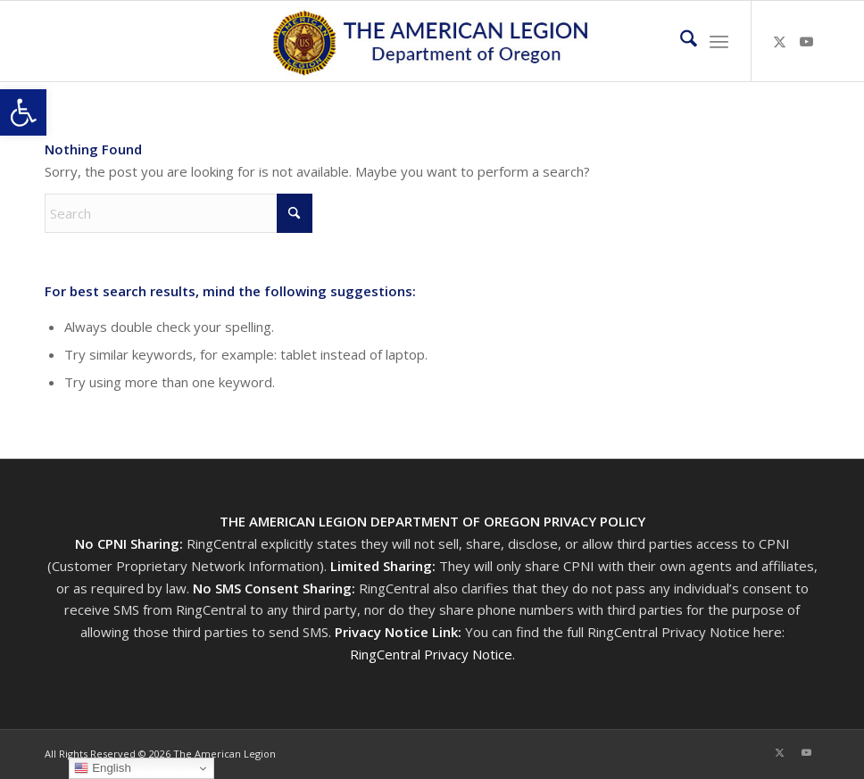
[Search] (679, 41)
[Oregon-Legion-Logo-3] (432, 41)
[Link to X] (779, 41)
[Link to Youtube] (806, 41)
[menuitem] (679, 41)
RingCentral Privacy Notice (431, 654)
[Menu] (719, 41)
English (102, 768)
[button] (23, 112)
